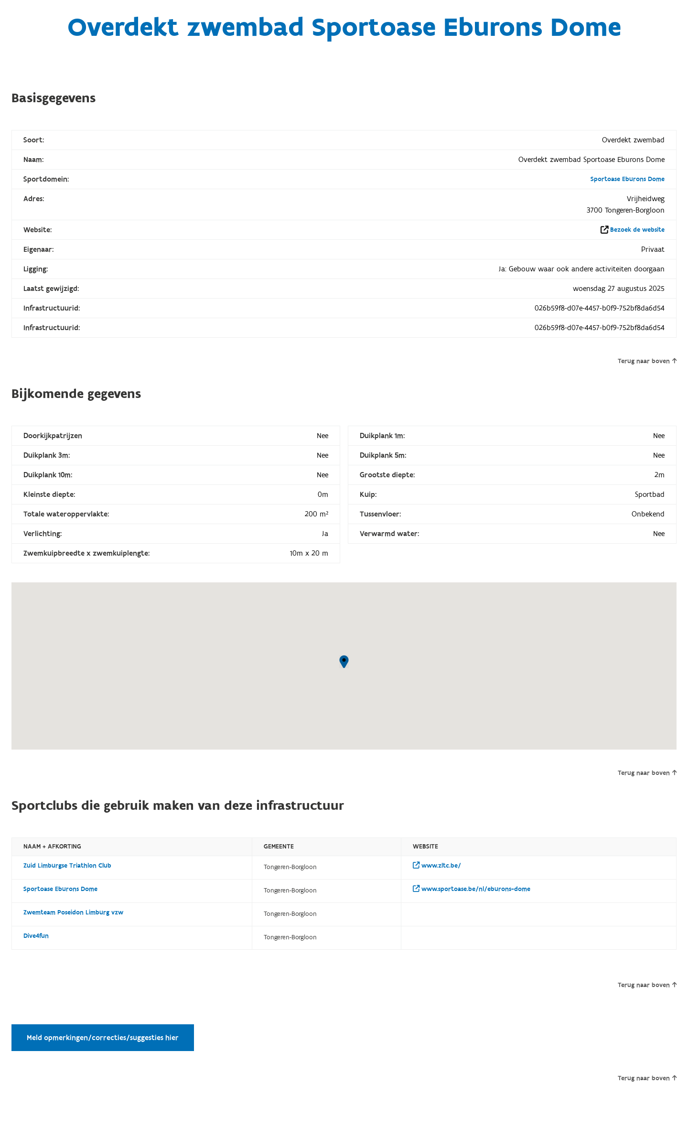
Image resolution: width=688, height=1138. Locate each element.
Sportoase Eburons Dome (628, 179)
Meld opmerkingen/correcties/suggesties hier (103, 1037)
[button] (344, 661)
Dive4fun (36, 936)
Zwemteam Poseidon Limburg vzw (73, 912)
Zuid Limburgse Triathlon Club (67, 865)
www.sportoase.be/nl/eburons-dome (471, 889)
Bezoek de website (637, 229)
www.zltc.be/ (437, 865)
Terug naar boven (647, 361)
